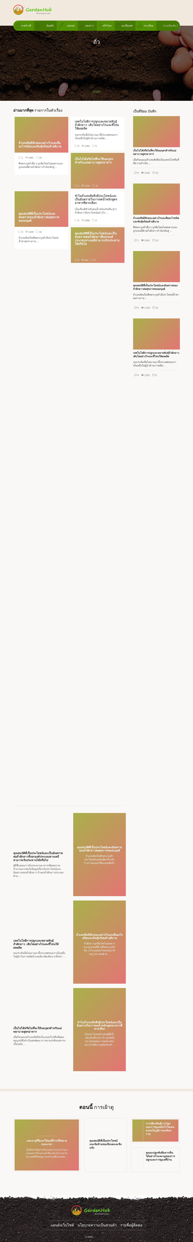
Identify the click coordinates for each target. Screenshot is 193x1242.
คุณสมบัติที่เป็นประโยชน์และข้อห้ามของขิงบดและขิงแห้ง (105, 1144)
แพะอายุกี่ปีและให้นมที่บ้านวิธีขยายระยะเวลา (47, 1142)
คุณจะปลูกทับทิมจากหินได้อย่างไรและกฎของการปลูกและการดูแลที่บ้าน (160, 1156)
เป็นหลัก (96, 91)
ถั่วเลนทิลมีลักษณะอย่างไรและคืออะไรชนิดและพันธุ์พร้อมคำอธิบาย (40, 144)
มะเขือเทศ (127, 25)
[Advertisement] (96, 66)
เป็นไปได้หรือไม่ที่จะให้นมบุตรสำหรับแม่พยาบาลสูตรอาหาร (94, 160)
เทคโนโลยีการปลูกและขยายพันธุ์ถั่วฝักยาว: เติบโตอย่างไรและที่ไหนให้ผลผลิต (97, 125)
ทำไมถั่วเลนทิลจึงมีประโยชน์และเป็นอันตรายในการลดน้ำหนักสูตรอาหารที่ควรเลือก (96, 199)
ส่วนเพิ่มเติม (169, 25)
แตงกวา (89, 25)
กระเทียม (148, 25)
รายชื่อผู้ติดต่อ (131, 1225)
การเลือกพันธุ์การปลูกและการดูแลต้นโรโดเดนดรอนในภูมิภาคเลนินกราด (160, 1129)
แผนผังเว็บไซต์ (62, 1225)
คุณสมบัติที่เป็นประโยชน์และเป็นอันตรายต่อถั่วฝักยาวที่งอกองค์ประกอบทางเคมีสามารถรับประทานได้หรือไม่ (97, 239)
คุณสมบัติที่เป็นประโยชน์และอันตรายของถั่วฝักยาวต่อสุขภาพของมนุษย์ (39, 217)
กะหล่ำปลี (26, 25)
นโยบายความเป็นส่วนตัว (97, 1225)
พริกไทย (107, 25)
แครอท (71, 25)
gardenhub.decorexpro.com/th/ (38, 10)
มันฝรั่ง (50, 25)
